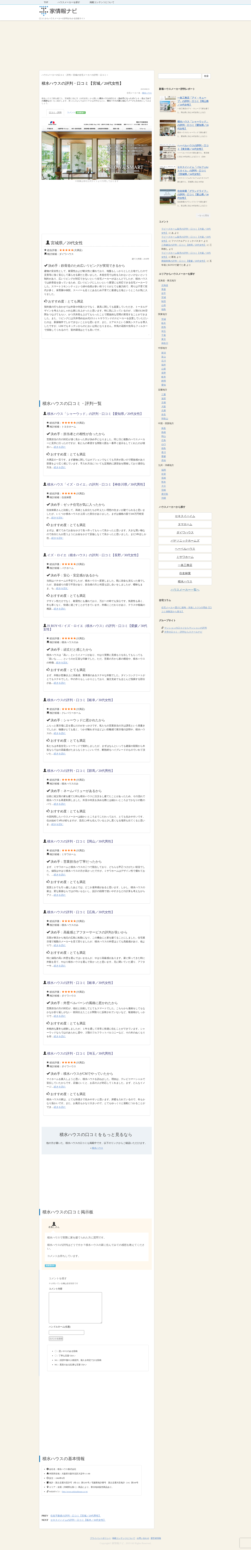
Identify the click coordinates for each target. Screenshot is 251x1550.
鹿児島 (164, 494)
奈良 (163, 414)
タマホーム (185, 524)
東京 (163, 339)
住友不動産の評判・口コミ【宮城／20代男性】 (75, 1515)
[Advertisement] (125, 44)
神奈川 (164, 343)
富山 (163, 357)
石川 (163, 361)
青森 (163, 289)
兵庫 (163, 410)
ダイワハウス (185, 532)
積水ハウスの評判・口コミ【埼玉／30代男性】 (80, 1053)
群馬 (163, 327)
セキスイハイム (185, 516)
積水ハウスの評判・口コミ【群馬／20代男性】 (80, 770)
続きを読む (60, 447)
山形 (163, 305)
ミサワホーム (185, 557)
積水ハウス (147, 93)
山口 (163, 444)
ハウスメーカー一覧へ (185, 589)
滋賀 (163, 398)
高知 (163, 460)
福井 (163, 365)
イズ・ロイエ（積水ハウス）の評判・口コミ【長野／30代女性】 (93, 555)
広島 (163, 440)
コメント (76, 112)
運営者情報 (156, 1538)
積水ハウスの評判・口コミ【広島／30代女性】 (80, 912)
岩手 (163, 293)
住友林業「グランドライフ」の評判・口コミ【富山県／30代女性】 (193, 194)
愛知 (163, 385)
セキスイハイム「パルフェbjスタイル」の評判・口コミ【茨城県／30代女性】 (192, 171)
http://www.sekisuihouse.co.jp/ (75, 1491)
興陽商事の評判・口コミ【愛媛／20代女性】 (183, 261)
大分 (163, 486)
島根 (163, 432)
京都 (163, 402)
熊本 (163, 482)
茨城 (163, 319)
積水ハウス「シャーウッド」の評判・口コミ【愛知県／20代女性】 (95, 413)
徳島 (163, 448)
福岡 (163, 470)
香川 (163, 452)
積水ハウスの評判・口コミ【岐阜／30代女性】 (80, 700)
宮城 (163, 297)
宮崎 (163, 490)
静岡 (163, 381)
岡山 (163, 436)
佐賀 (163, 474)
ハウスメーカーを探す (69, 2)
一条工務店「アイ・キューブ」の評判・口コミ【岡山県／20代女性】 (193, 101)
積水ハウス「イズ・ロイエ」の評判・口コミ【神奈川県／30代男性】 (96, 484)
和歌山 (164, 418)
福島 (163, 309)
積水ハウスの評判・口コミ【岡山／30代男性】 (80, 841)
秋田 (163, 301)
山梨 (163, 369)
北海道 (164, 285)
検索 (206, 76)
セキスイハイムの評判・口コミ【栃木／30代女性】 (78, 1520)
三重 (163, 394)
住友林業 (185, 573)
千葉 (163, 335)
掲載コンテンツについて (102, 2)
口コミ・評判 (55, 112)
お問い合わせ (143, 1538)
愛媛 (163, 456)
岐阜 (163, 377)
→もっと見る (203, 215)
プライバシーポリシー (100, 1538)
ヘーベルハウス (185, 548)
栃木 (163, 323)
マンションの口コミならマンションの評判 (185, 628)
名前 (98, 1327)
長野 (163, 373)
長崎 (163, 478)
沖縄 (163, 498)
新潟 (163, 353)
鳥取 (163, 428)
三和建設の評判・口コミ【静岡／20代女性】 (183, 245)
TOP (46, 2)
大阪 (163, 406)
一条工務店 (185, 565)
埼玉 (163, 331)
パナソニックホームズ (185, 540)
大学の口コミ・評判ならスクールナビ (183, 632)
